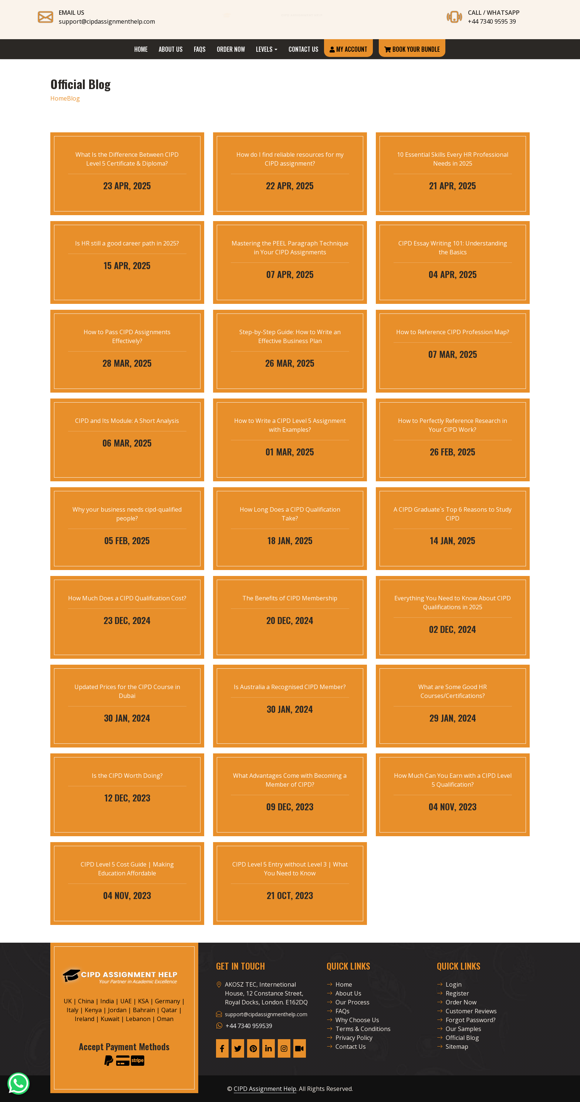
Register (453, 993)
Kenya (93, 1010)
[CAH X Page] (238, 1048)
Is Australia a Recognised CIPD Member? (290, 687)
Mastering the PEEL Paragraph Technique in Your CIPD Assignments (290, 247)
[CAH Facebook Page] (222, 1048)
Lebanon (138, 1019)
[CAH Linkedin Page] (268, 1048)
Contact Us (303, 49)
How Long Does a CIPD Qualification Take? (290, 513)
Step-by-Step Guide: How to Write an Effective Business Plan (290, 336)
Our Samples (459, 1029)
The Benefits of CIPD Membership (289, 598)
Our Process (348, 1002)
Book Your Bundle (412, 49)
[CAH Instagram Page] (284, 1048)
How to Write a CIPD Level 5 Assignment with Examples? (290, 425)
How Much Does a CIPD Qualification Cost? (127, 598)
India (107, 1001)
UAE (126, 1001)
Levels (264, 49)
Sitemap (452, 1046)
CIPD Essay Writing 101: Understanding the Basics (452, 247)
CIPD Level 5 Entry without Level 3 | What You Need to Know (290, 868)
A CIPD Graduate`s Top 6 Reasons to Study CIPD (453, 513)
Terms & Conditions (359, 1029)
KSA (143, 1001)
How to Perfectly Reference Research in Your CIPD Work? (452, 425)
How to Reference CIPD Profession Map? (452, 332)
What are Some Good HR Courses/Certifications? (452, 691)
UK (68, 1001)
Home (141, 49)
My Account (348, 49)
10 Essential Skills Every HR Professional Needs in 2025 (452, 158)
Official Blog (458, 1038)
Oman (165, 1019)
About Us (171, 49)
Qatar (169, 1010)
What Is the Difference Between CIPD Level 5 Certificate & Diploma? (127, 158)
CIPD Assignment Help (265, 1089)
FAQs (200, 49)
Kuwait (110, 1019)
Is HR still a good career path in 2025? (127, 243)
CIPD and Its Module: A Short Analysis (127, 421)
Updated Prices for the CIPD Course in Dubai (127, 691)
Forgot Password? (466, 1020)
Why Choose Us (353, 1020)
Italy (72, 1010)
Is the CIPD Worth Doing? (127, 776)
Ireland (84, 1019)
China (86, 1001)
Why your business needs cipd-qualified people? (127, 513)
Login (449, 984)
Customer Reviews (467, 1011)
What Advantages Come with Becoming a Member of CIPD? (290, 780)
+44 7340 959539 (249, 1026)
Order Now (231, 49)
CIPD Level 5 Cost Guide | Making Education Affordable (127, 868)
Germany (167, 1001)
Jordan (117, 1010)
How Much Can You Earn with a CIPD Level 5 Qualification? (453, 780)
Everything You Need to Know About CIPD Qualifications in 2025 (452, 602)
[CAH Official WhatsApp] (18, 1083)
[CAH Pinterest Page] (253, 1048)
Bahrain (144, 1010)
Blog (73, 98)
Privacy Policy (349, 1038)
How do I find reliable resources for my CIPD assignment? (290, 158)
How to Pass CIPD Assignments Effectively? (127, 336)
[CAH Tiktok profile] (299, 1048)
